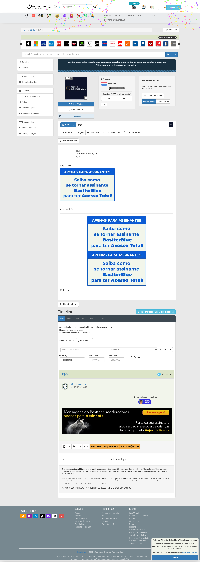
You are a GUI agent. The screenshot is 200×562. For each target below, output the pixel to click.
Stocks (32, 30)
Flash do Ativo (79, 109)
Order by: (67, 355)
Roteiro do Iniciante (110, 513)
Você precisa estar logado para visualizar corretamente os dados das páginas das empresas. (120, 63)
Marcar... (81, 116)
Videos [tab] (73, 318)
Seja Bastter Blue (109, 524)
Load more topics (121, 459)
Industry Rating (166, 101)
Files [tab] (101, 318)
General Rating (152, 101)
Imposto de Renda (83, 527)
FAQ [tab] (112, 318)
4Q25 (68, 374)
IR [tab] (107, 318)
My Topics (139, 357)
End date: (116, 355)
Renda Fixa (80, 524)
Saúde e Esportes (110, 518)
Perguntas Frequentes (138, 516)
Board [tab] (65, 318)
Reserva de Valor (82, 521)
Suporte (132, 518)
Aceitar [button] (175, 557)
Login (162, 7)
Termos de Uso (135, 543)
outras (108, 105)
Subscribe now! (119, 88)
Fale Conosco (135, 521)
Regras (132, 524)
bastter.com (82, 384)
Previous (21, 44)
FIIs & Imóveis (81, 518)
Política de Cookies (189, 552)
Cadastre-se (173, 7)
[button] (23, 6)
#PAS (104, 516)
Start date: (97, 355)
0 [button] (72, 446)
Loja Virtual (134, 513)
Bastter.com (82, 552)
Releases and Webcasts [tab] (87, 318)
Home (25, 30)
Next (179, 44)
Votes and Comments (156, 96)
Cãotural (105, 521)
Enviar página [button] (171, 30)
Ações (77, 513)
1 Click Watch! (79, 104)
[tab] (39, 76)
